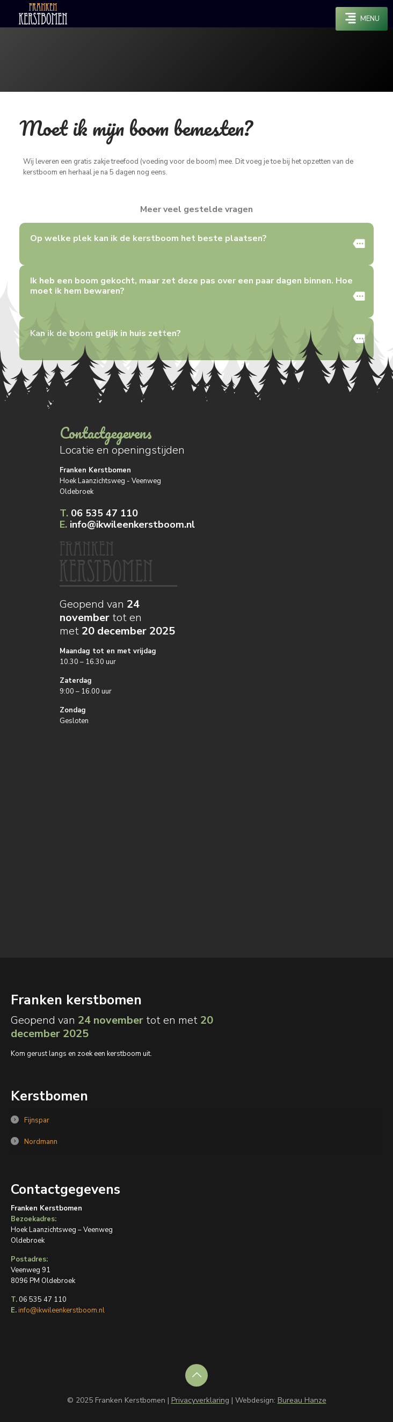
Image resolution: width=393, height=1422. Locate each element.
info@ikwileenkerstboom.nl (127, 524)
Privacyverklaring (200, 1400)
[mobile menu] (362, 19)
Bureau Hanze (302, 1400)
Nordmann (40, 1142)
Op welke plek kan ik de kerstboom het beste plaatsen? (148, 238)
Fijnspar (36, 1120)
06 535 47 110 (99, 513)
